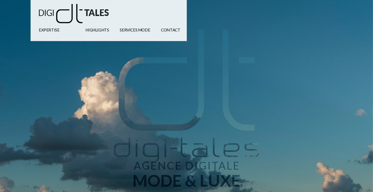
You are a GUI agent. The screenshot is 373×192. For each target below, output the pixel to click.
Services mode (135, 29)
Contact (170, 29)
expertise (49, 29)
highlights (97, 29)
